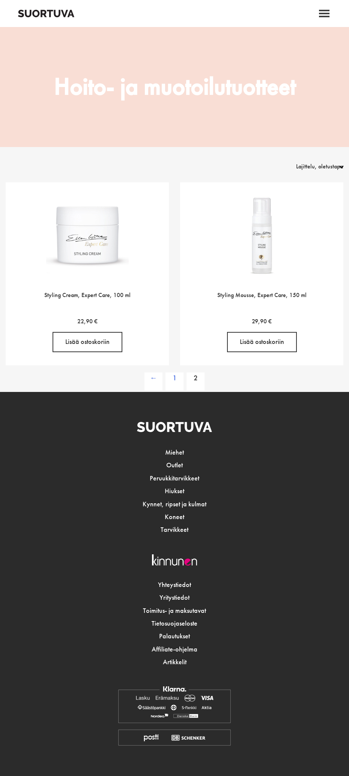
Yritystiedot (174, 597)
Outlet (174, 465)
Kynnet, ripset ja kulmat (174, 504)
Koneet (174, 517)
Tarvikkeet (174, 529)
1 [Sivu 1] (175, 378)
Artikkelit (175, 662)
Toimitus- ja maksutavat (174, 610)
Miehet (174, 452)
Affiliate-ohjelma (174, 649)
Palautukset (174, 636)
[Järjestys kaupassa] (311, 166)
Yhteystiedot (174, 585)
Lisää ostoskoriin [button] (87, 342)
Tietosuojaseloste (174, 623)
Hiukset (174, 491)
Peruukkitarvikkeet (174, 478)
